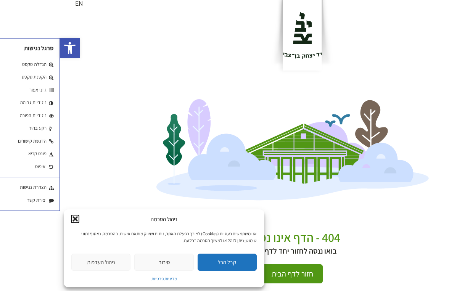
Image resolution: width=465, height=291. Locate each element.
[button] (10, 48)
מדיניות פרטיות (104, 278)
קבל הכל (167, 262)
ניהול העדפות (41, 262)
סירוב (104, 262)
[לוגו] (242, 35)
